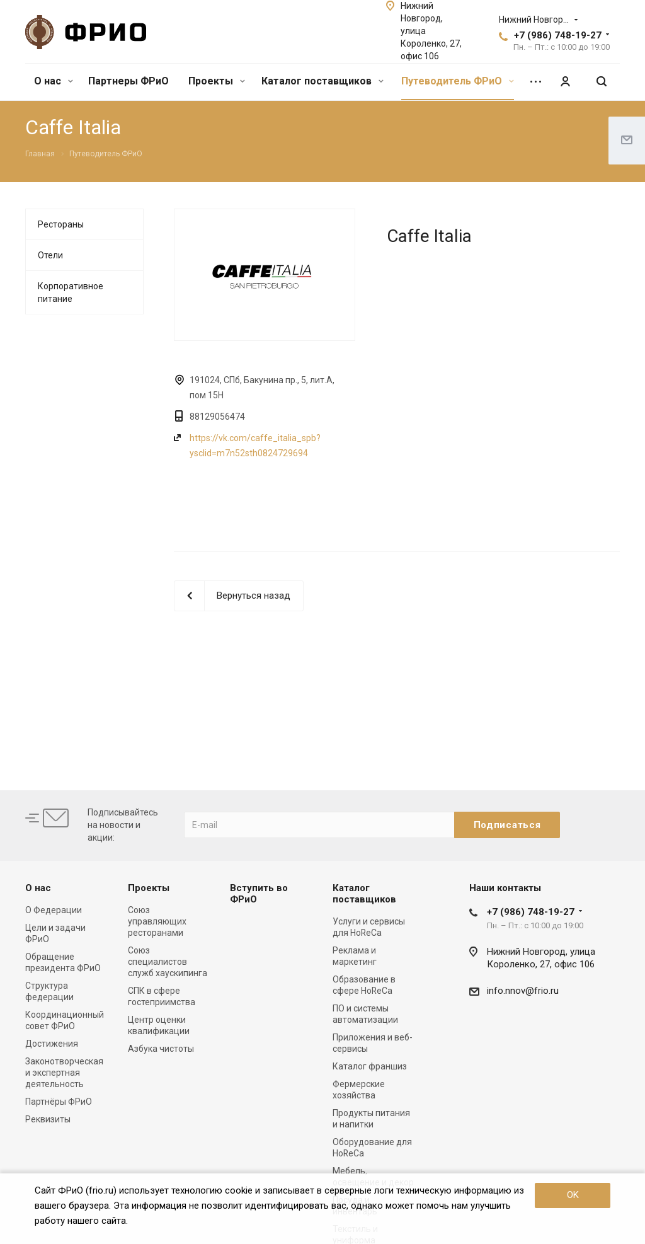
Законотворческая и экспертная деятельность (64, 1072)
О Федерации (53, 910)
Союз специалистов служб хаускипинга (167, 961)
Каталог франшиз (370, 1066)
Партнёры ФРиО (58, 1102)
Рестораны (61, 224)
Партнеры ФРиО (128, 81)
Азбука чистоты (161, 1049)
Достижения (51, 1044)
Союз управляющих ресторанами (157, 921)
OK (573, 1195)
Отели (50, 255)
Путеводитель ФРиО (457, 81)
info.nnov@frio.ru (523, 990)
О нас (53, 81)
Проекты (216, 81)
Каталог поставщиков (322, 81)
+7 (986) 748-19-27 (558, 35)
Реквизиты (48, 1119)
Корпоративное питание (70, 292)
